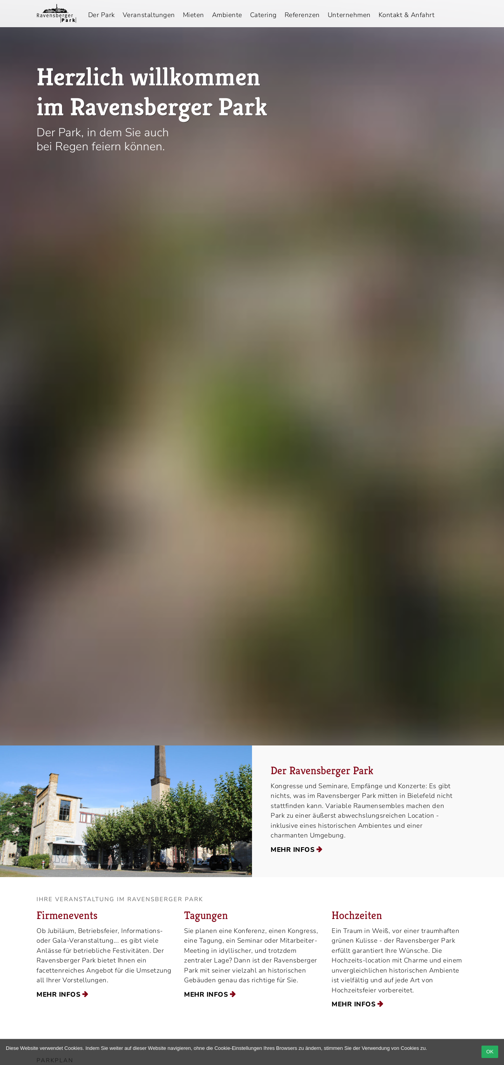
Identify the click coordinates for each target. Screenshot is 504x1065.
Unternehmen (349, 14)
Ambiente (227, 14)
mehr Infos (293, 849)
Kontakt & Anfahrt (407, 14)
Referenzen (302, 14)
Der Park (101, 14)
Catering (263, 14)
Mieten (193, 14)
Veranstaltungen (149, 14)
